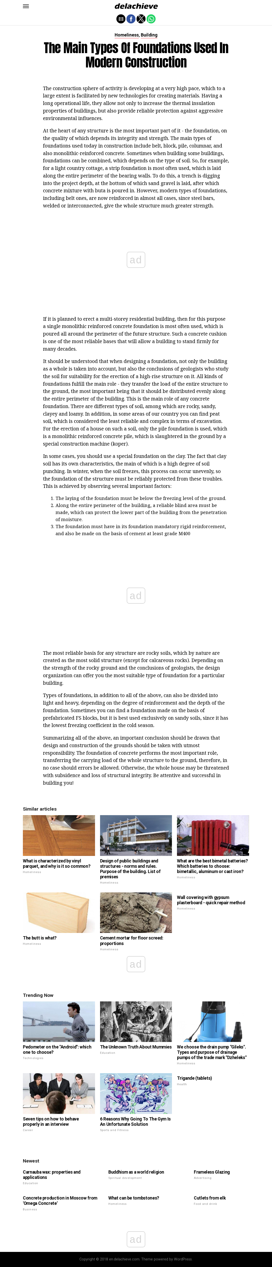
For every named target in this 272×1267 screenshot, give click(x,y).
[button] (26, 6)
